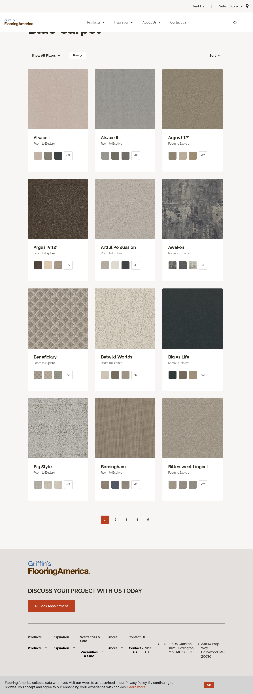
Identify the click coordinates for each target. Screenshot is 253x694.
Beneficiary (45, 357)
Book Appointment (51, 606)
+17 (203, 484)
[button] (231, 6)
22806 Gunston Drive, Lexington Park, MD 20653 (181, 648)
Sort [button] (215, 56)
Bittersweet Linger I (188, 466)
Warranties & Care (92, 654)
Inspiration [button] (123, 22)
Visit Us (198, 6)
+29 (68, 155)
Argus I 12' (178, 137)
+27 (203, 155)
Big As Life (178, 357)
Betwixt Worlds (116, 357)
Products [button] (96, 22)
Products (38, 648)
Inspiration (64, 648)
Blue (78, 55)
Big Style (43, 466)
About (116, 648)
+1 (203, 265)
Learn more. (136, 687)
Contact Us (178, 22)
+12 (203, 374)
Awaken (176, 247)
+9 (68, 374)
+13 (135, 265)
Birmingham (113, 466)
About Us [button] (152, 22)
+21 (135, 484)
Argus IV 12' (45, 247)
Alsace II (109, 137)
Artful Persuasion (118, 247)
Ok (209, 685)
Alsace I (42, 137)
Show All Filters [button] (46, 56)
